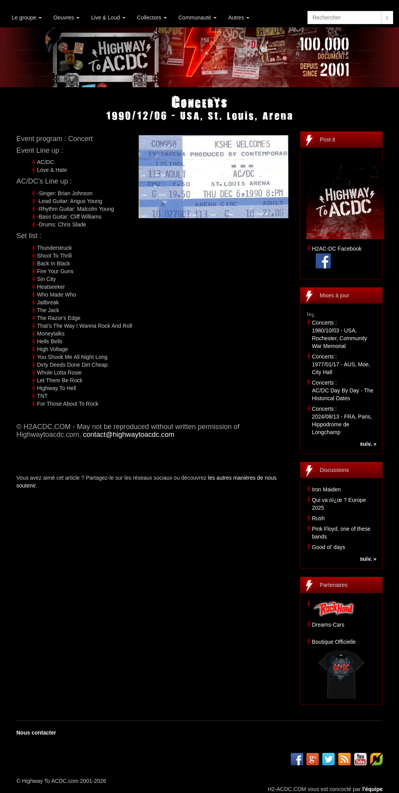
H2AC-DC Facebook (337, 248)
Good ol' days (328, 547)
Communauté (197, 17)
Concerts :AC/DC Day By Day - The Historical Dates (343, 390)
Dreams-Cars (328, 625)
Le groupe (27, 17)
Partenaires (334, 585)
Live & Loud (108, 17)
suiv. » (368, 444)
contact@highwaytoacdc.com (128, 434)
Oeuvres (66, 17)
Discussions (334, 470)
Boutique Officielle (334, 642)
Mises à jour (334, 295)
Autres (238, 17)
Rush (318, 518)
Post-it (327, 139)
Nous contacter (36, 732)
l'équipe (372, 789)
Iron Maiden (326, 489)
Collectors (152, 17)
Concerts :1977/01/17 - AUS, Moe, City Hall (341, 364)
